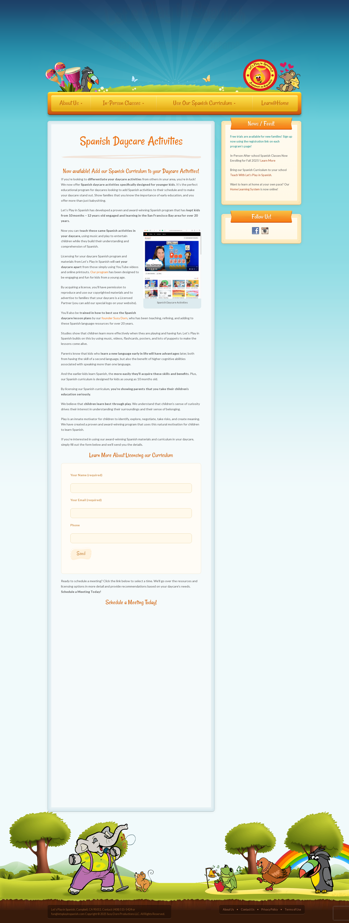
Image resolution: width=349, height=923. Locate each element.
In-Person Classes (123, 103)
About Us (70, 103)
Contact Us (247, 909)
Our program (99, 272)
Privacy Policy (269, 909)
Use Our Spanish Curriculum (204, 103)
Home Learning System (245, 189)
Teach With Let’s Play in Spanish (250, 175)
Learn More (267, 160)
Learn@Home (275, 103)
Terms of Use (293, 909)
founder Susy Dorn (114, 318)
